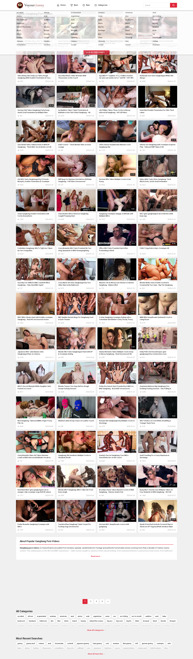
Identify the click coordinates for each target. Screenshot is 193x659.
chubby (167, 625)
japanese (97, 648)
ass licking (124, 616)
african (30, 616)
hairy (19, 648)
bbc (52, 621)
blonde (163, 621)
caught (107, 625)
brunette (55, 625)
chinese (158, 625)
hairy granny (97, 643)
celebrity (117, 625)
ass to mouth (137, 616)
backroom (21, 621)
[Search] (173, 5)
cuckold (70, 643)
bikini (137, 621)
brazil (30, 625)
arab (87, 616)
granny (20, 643)
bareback (32, 621)
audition (148, 616)
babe (164, 616)
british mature (156, 648)
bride (38, 625)
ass (114, 616)
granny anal (30, 643)
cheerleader (146, 625)
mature (41, 643)
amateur (53, 616)
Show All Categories (96, 630)
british (45, 625)
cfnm (126, 625)
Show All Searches (96, 654)
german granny (147, 643)
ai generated (41, 616)
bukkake (65, 625)
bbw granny (127, 643)
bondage (21, 625)
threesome (47, 648)
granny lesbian (128, 648)
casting (98, 625)
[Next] (108, 601)
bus (73, 625)
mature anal (142, 648)
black (155, 621)
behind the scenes (96, 621)
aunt (157, 616)
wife (169, 643)
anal (72, 616)
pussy (117, 648)
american (63, 616)
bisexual (146, 621)
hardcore (108, 648)
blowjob (173, 621)
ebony (27, 648)
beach (74, 621)
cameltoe (81, 625)
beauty (83, 621)
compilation (59, 648)
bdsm (66, 621)
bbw (58, 621)
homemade (59, 643)
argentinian (97, 616)
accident (21, 616)
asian (107, 616)
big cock (119, 621)
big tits (128, 621)
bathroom (43, 621)
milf (136, 643)
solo (107, 643)
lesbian (36, 648)
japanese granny (83, 643)
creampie (160, 643)
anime (80, 616)
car (90, 625)
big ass (109, 621)
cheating (135, 625)
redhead (80, 648)
